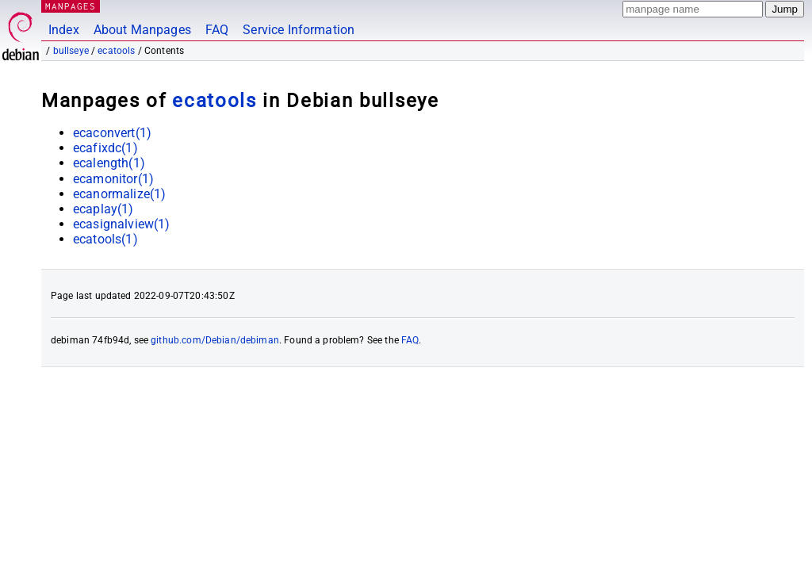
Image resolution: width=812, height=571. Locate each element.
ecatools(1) (105, 239)
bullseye (71, 50)
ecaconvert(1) (112, 132)
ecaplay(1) (103, 209)
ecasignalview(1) (121, 224)
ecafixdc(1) (105, 147)
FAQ (216, 29)
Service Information (298, 29)
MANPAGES (70, 6)
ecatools (116, 50)
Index (63, 29)
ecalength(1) (109, 163)
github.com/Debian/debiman (215, 340)
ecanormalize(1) (119, 193)
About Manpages (142, 29)
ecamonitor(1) (113, 178)
